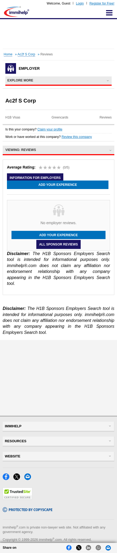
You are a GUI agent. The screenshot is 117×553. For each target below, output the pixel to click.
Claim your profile (49, 129)
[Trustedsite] (17, 498)
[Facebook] (8, 478)
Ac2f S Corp (26, 54)
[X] (18, 478)
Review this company (77, 137)
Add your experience (57, 185)
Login (80, 3)
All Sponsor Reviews (58, 244)
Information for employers (35, 177)
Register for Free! (101, 3)
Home (8, 54)
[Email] (29, 478)
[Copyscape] (27, 510)
